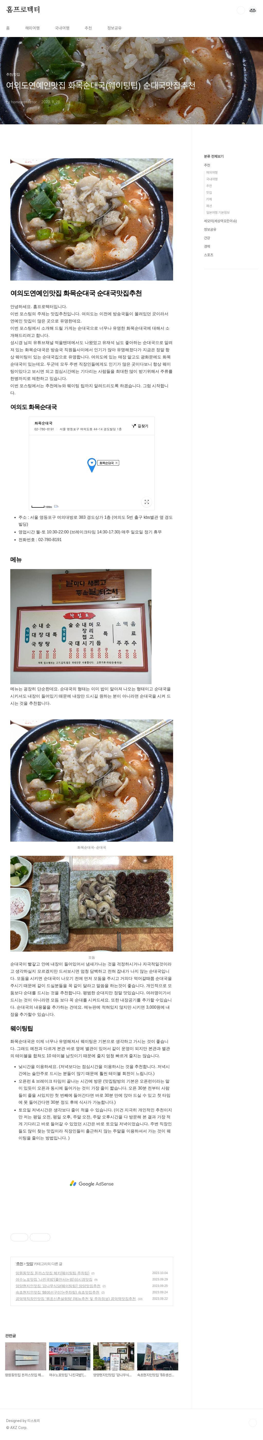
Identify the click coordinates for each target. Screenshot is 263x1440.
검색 (241, 10)
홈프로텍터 (23, 10)
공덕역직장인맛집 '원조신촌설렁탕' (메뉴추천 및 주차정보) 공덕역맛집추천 (76, 1299)
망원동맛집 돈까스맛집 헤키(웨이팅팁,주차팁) (52, 1273)
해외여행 (32, 28)
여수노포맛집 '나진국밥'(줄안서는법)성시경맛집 (54, 1279)
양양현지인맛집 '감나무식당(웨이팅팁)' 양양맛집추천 (58, 1286)
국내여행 (62, 28)
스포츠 (208, 255)
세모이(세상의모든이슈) (220, 221)
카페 (209, 199)
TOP (253, 1423)
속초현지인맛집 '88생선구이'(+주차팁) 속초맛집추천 (57, 1292)
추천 (88, 28)
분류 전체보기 (213, 156)
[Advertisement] (91, 1184)
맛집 (29, 1264)
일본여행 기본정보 (218, 213)
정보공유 (114, 28)
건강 (207, 238)
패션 (209, 206)
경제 (207, 246)
